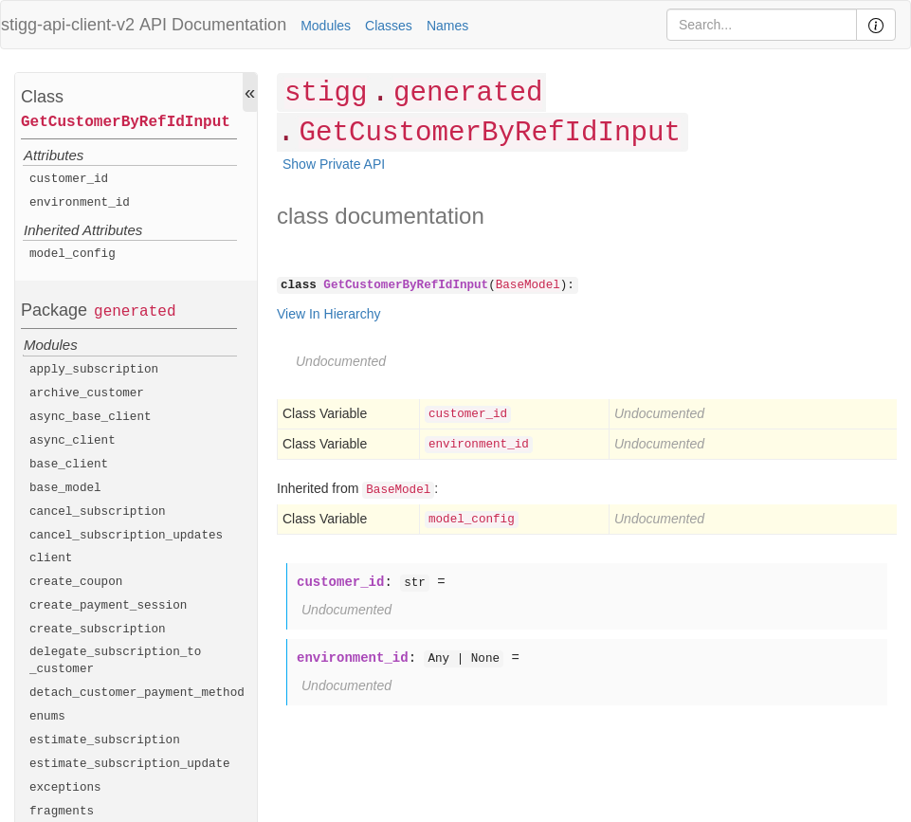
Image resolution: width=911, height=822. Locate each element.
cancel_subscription (97, 512)
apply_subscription (93, 369)
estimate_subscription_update (129, 764)
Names (447, 25)
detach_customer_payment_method (137, 693)
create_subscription (97, 629)
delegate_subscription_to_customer (115, 661)
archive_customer (86, 393)
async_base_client (90, 417)
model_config (72, 254)
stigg (325, 93)
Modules (326, 25)
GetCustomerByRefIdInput (125, 122)
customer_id (68, 179)
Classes (388, 25)
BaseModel (528, 285)
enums (47, 716)
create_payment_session (108, 605)
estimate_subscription (104, 740)
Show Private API (333, 164)
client (50, 558)
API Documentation (212, 24)
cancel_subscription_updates (126, 535)
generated (134, 311)
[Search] (761, 25)
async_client (72, 441)
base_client (68, 464)
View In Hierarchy (328, 313)
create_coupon (75, 582)
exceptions (65, 788)
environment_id (79, 203)
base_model (65, 488)
